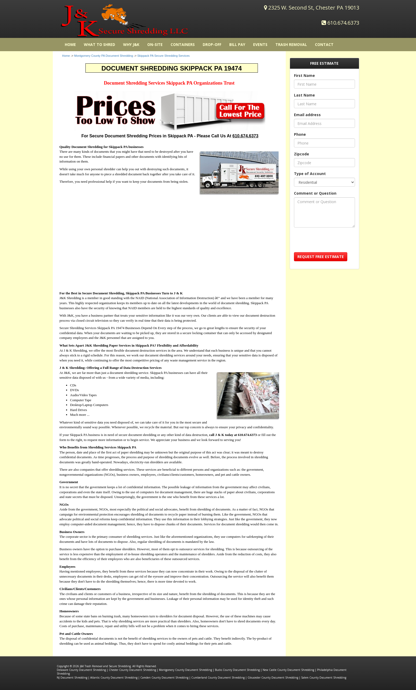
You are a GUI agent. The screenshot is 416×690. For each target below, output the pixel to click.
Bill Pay (237, 44)
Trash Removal (291, 44)
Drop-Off (212, 44)
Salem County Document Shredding (323, 677)
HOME (70, 44)
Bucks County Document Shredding (237, 670)
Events (260, 44)
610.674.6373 (343, 22)
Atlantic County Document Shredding (113, 677)
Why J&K (131, 44)
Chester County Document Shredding (132, 670)
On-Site (155, 44)
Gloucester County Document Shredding (273, 677)
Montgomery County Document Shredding (185, 670)
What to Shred (99, 44)
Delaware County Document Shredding (81, 670)
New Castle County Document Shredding (288, 670)
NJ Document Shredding (72, 677)
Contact (324, 44)
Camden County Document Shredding (164, 677)
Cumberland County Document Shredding (218, 677)
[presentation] (334, 242)
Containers (183, 44)
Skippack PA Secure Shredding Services (163, 55)
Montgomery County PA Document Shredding (103, 55)
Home (66, 55)
